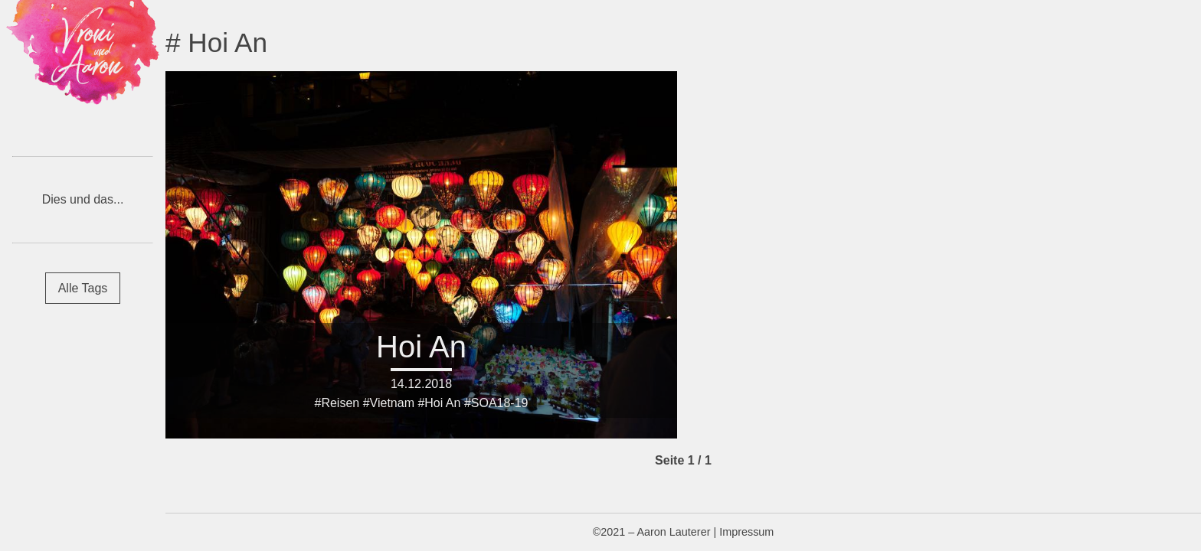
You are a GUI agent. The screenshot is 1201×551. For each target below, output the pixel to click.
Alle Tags (83, 288)
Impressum (746, 532)
